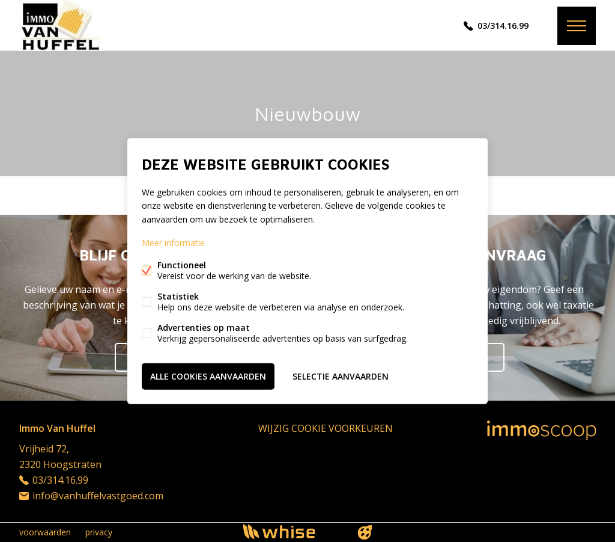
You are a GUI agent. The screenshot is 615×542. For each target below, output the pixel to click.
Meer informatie (173, 242)
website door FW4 (365, 532)
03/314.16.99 (503, 25)
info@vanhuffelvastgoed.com (97, 495)
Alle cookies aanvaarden (208, 375)
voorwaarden (45, 532)
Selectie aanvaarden (340, 375)
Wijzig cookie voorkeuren (325, 428)
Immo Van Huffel (57, 428)
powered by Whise (293, 531)
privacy (98, 532)
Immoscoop (541, 430)
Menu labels (576, 26)
